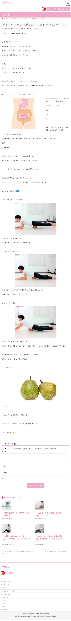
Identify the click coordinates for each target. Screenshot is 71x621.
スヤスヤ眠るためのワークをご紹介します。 (57, 554)
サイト (4, 481)
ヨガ (4, 588)
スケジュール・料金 (8, 591)
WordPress (26, 617)
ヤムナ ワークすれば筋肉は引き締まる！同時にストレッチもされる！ (49, 541)
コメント (5, 452)
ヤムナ (38, 28)
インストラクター (8, 594)
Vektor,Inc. (46, 617)
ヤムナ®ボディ (7, 582)
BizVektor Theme (35, 617)
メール (4, 475)
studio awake (33, 614)
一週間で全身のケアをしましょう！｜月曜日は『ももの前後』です (16, 541)
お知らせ (5, 610)
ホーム (4, 579)
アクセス (5, 598)
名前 (4, 468)
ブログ (35, 28)
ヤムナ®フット (7, 585)
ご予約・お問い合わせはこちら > (58, 9)
